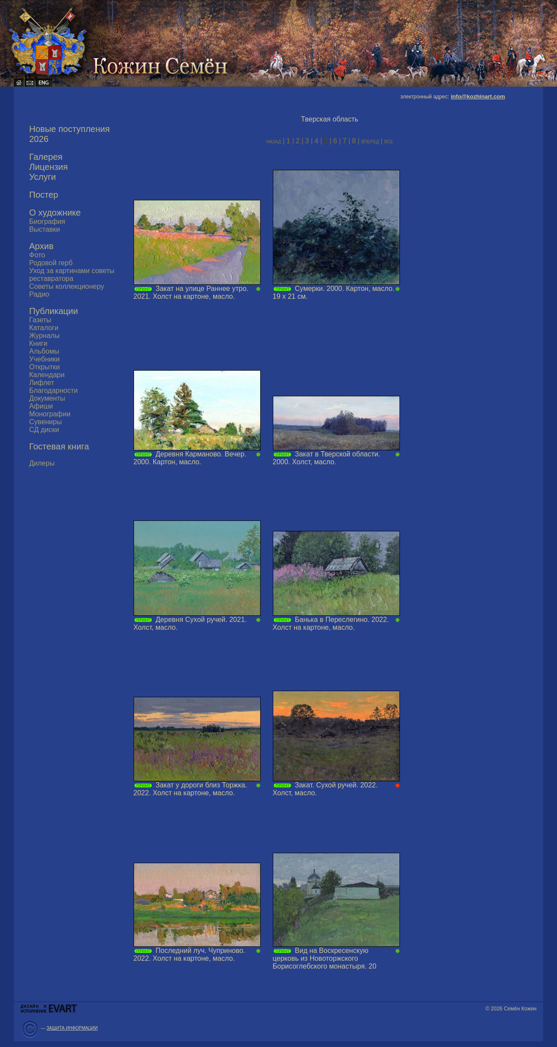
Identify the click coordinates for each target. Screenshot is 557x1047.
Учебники (44, 359)
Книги (38, 343)
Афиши (41, 406)
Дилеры (41, 463)
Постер (43, 194)
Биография (47, 221)
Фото (37, 255)
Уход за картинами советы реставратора (71, 274)
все (388, 141)
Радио (39, 294)
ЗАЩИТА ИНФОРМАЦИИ (72, 1028)
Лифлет (41, 382)
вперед (371, 141)
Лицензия (48, 167)
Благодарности (53, 390)
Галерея (46, 157)
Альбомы (44, 351)
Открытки (44, 367)
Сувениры (45, 422)
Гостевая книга (59, 446)
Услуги (42, 177)
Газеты (40, 320)
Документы (47, 398)
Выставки (44, 229)
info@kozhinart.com (478, 96)
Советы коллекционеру (66, 286)
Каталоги (43, 327)
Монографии (49, 414)
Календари (46, 374)
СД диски (44, 429)
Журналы (44, 335)
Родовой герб (51, 263)
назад (273, 141)
